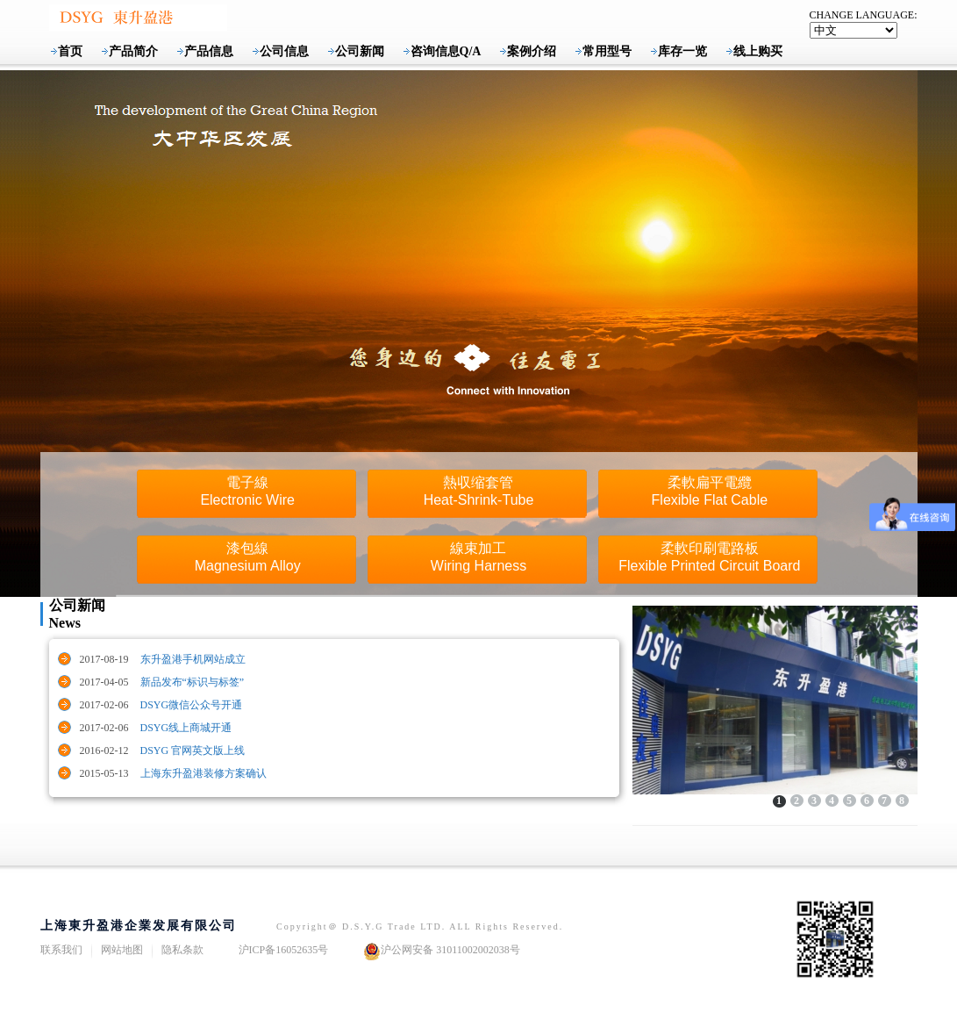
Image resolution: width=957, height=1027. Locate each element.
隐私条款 (182, 950)
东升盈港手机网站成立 (193, 659)
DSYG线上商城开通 (186, 728)
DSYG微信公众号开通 (191, 705)
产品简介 (133, 51)
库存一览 (682, 51)
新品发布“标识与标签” (192, 682)
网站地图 (122, 950)
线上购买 (757, 51)
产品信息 (208, 51)
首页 (70, 51)
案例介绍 (531, 51)
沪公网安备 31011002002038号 (441, 951)
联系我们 (61, 950)
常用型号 (607, 51)
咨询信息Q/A (446, 51)
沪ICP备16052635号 (284, 950)
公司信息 (284, 51)
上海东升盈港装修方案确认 (203, 773)
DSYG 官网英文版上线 (193, 750)
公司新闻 (359, 51)
